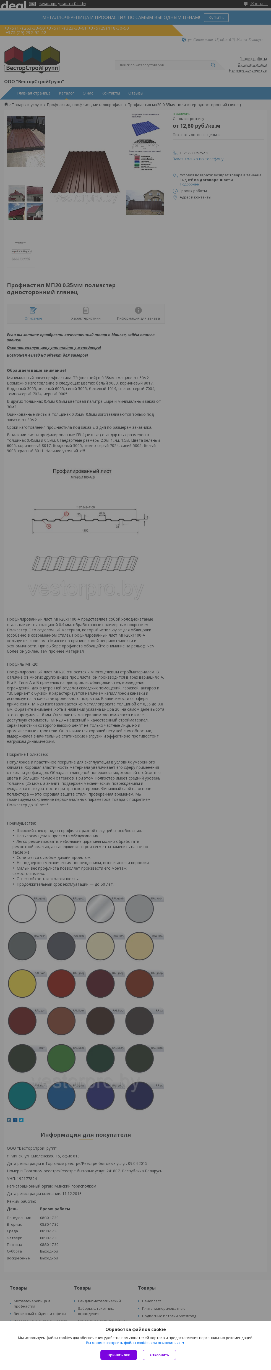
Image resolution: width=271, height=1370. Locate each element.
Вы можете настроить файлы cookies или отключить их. (133, 1343)
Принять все (119, 1355)
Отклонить (159, 1355)
